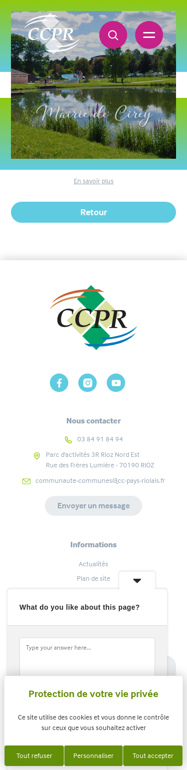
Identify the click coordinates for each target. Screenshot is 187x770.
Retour (93, 212)
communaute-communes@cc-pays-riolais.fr (100, 480)
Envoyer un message (93, 505)
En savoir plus (94, 180)
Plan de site (93, 578)
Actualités (93, 563)
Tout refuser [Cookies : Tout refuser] (34, 755)
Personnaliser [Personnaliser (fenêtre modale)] (93, 755)
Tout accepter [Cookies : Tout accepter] (153, 755)
